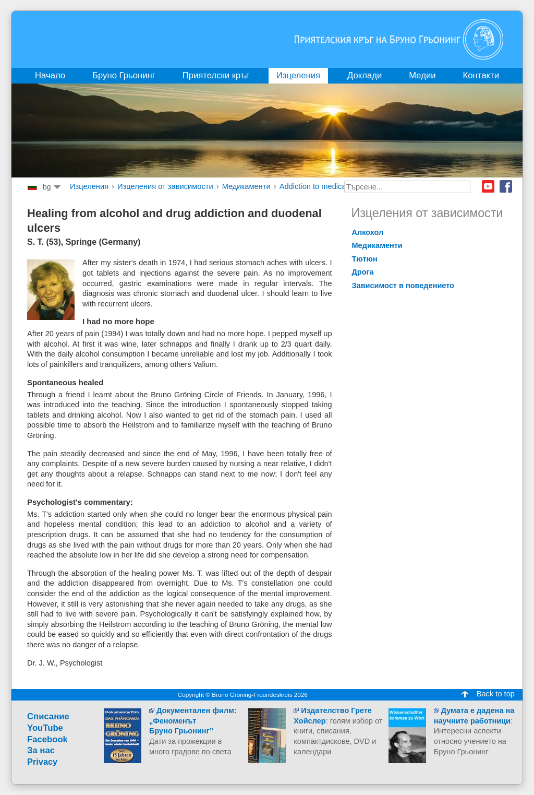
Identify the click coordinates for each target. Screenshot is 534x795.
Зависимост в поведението (403, 285)
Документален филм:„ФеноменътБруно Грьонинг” (193, 720)
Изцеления (89, 186)
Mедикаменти (246, 186)
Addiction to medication (319, 186)
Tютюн (365, 259)
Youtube (488, 186)
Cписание (48, 716)
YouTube (45, 728)
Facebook (506, 186)
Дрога (363, 272)
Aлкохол (368, 232)
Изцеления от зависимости (165, 186)
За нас (41, 750)
